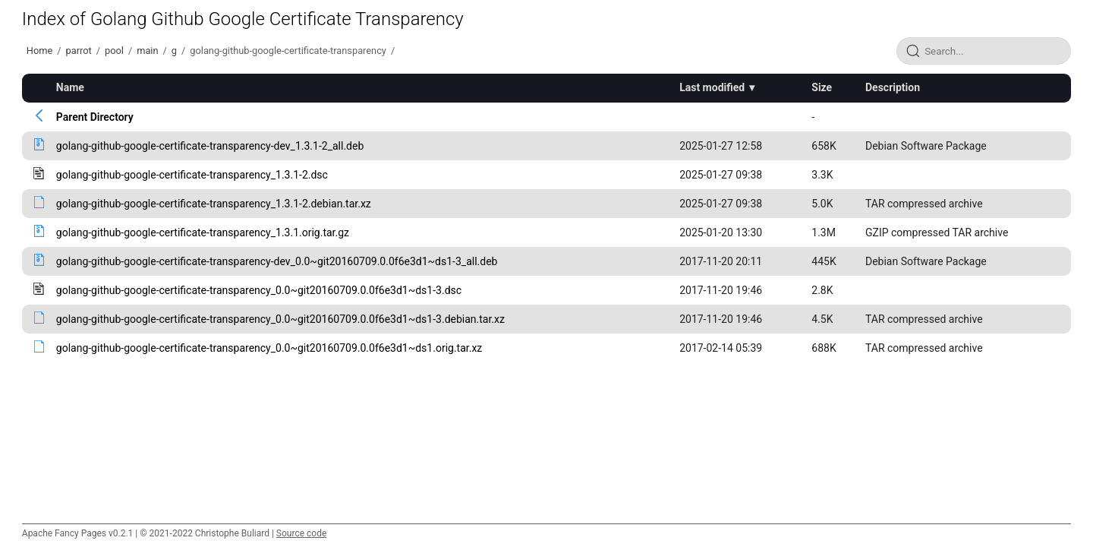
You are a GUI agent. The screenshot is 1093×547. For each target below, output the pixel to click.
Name (70, 87)
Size (821, 87)
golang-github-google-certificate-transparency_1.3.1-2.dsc (192, 175)
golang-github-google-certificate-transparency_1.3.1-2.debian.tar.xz (213, 204)
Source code (301, 533)
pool (114, 50)
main (147, 50)
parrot (79, 50)
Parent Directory (95, 117)
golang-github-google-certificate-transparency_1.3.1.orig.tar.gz (202, 232)
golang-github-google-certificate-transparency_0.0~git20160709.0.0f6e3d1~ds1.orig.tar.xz (269, 348)
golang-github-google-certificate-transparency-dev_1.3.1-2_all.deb (210, 146)
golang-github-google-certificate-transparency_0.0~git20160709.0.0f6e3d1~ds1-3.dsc (258, 290)
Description (892, 87)
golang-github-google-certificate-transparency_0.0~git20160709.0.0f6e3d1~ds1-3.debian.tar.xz (280, 319)
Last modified (712, 87)
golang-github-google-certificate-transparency (288, 50)
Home (39, 50)
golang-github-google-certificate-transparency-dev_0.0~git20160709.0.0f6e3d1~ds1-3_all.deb (277, 261)
